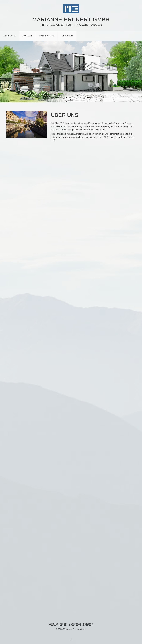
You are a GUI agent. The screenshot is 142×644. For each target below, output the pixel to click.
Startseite (10, 36)
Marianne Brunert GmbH (71, 19)
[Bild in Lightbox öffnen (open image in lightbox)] (26, 124)
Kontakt (27, 36)
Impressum (67, 36)
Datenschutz (46, 36)
